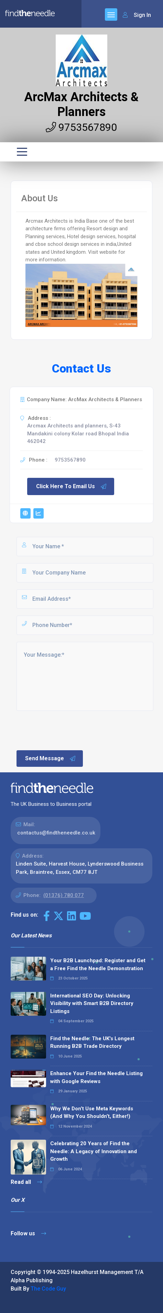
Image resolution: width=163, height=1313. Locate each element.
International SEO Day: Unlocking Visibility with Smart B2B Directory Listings (91, 1003)
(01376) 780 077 (63, 895)
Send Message (50, 758)
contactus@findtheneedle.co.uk (56, 833)
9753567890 (81, 127)
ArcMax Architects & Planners (81, 104)
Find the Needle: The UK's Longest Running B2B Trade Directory (92, 1042)
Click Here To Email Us (71, 486)
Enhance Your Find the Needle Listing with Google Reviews (96, 1077)
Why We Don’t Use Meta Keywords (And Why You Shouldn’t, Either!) (91, 1113)
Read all (26, 1182)
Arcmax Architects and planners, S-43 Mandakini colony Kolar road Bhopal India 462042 (78, 433)
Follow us (28, 1233)
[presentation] (67, 729)
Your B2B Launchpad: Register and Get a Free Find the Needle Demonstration (97, 964)
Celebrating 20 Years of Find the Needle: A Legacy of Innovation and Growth (93, 1151)
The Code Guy (48, 1288)
